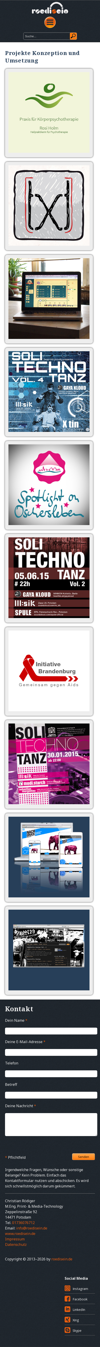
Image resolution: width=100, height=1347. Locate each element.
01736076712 (23, 1222)
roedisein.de (61, 1259)
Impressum (15, 1239)
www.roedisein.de (20, 1233)
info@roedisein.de (31, 1228)
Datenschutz (16, 1244)
